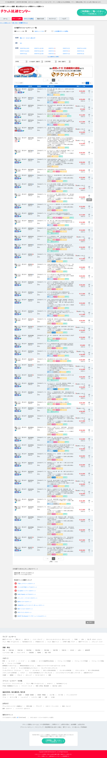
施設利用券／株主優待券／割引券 (14, 692)
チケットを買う (17, 18)
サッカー (5, 668)
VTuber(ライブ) (39, 641)
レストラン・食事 (36, 697)
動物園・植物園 (29, 695)
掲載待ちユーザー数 (39, 31)
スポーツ (6, 658)
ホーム (5, 18)
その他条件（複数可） (35, 61)
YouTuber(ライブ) (27, 641)
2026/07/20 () (66, 51)
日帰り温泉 (29, 706)
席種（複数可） (62, 61)
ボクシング (29, 675)
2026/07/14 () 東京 (81, 48)
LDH (82, 639)
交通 (46, 697)
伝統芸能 (31, 652)
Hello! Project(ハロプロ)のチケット (27, 594)
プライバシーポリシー (27, 727)
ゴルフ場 (51, 695)
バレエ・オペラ (21, 652)
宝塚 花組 (11, 650)
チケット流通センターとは (30, 724)
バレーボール (35, 670)
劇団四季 (87, 650)
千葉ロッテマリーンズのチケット (26, 583)
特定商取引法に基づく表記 (53, 727)
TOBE (75, 639)
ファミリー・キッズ (26, 686)
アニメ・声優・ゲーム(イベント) (34, 683)
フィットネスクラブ (71, 695)
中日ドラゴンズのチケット (25, 612)
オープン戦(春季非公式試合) (46, 661)
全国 (16, 43)
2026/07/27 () (66, 53)
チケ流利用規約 (45, 724)
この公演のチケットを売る (61, 31)
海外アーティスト (83, 641)
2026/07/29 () (80, 53)
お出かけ (6, 703)
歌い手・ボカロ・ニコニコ (95, 639)
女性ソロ (26, 639)
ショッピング (24, 697)
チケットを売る (29, 18)
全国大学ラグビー (88, 672)
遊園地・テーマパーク (8, 695)
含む (87, 83)
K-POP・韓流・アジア (69, 641)
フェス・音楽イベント (53, 641)
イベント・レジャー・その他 (12, 681)
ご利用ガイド (55, 724)
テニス (27, 670)
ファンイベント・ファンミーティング (12, 683)
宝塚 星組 (37, 650)
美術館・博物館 (41, 695)
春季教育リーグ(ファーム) (9, 665)
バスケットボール (79, 670)
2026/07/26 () (52, 53)
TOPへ (91, 622)
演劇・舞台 (6, 647)
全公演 (16, 37)
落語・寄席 (48, 652)
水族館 (20, 695)
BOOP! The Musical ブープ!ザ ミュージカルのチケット (32, 616)
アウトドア (39, 706)
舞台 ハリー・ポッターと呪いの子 (27, 38)
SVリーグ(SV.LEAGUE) (49, 670)
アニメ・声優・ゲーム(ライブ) (10, 641)
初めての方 (40, 18)
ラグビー (22, 672)
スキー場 (60, 695)
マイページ (52, 18)
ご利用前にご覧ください (92, 12)
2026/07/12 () (52, 48)
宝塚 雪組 (28, 650)
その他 (52, 697)
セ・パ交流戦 (31, 661)
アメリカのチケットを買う (10, 717)
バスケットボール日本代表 (10, 672)
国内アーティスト (7, 639)
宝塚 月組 (20, 650)
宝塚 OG (64, 650)
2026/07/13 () (66, 48)
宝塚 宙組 (46, 650)
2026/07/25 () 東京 (39, 53)
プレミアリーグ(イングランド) (49, 668)
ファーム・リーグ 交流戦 (14, 663)
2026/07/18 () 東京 (39, 51)
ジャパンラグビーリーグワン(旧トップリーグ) (68, 672)
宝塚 (4, 650)
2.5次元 (72, 650)
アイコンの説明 (18, 83)
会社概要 (73, 724)
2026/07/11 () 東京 (39, 48)
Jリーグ (13, 668)
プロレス (19, 675)
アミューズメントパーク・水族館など (12, 706)
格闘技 (11, 675)
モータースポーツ (40, 675)
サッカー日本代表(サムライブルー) (28, 668)
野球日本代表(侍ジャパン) (27, 665)
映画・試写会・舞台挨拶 (42, 686)
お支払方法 (81, 724)
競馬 (50, 675)
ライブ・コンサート (9, 637)
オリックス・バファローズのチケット (27, 598)
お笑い (79, 650)
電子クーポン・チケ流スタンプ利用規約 (75, 727)
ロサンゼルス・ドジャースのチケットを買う (42, 717)
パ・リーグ (21, 661)
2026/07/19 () (52, 51)
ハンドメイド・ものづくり (23, 708)
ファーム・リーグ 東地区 (64, 661)
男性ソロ (18, 639)
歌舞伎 (39, 652)
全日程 (16, 48)
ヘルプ (64, 18)
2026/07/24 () (23, 53)
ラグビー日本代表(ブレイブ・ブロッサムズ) (40, 672)
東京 (21, 43)
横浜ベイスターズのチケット (25, 608)
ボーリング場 (13, 697)
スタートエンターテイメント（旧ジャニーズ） (58, 639)
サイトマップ (39, 727)
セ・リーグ (12, 661)
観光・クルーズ (66, 706)
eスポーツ (50, 683)
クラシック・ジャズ (97, 641)
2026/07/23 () (80, 51)
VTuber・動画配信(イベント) (10, 686)
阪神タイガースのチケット (25, 601)
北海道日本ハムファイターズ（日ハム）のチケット (31, 605)
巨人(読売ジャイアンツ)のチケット (27, 590)
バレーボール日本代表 (65, 670)
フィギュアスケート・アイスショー (12, 670)
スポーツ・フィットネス (52, 706)
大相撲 (4, 675)
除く (91, 83)
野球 (4, 661)
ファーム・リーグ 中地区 (81, 661)
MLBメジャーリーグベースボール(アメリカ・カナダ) (51, 665)
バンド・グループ (37, 639)
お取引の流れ (65, 724)
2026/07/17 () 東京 (24, 51)
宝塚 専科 (55, 650)
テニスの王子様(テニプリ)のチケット (27, 587)
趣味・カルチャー (7, 708)
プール (4, 697)
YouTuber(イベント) (61, 683)
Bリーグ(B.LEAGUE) (93, 670)
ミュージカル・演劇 (8, 652)
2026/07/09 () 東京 (24, 48)
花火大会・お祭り (57, 686)
